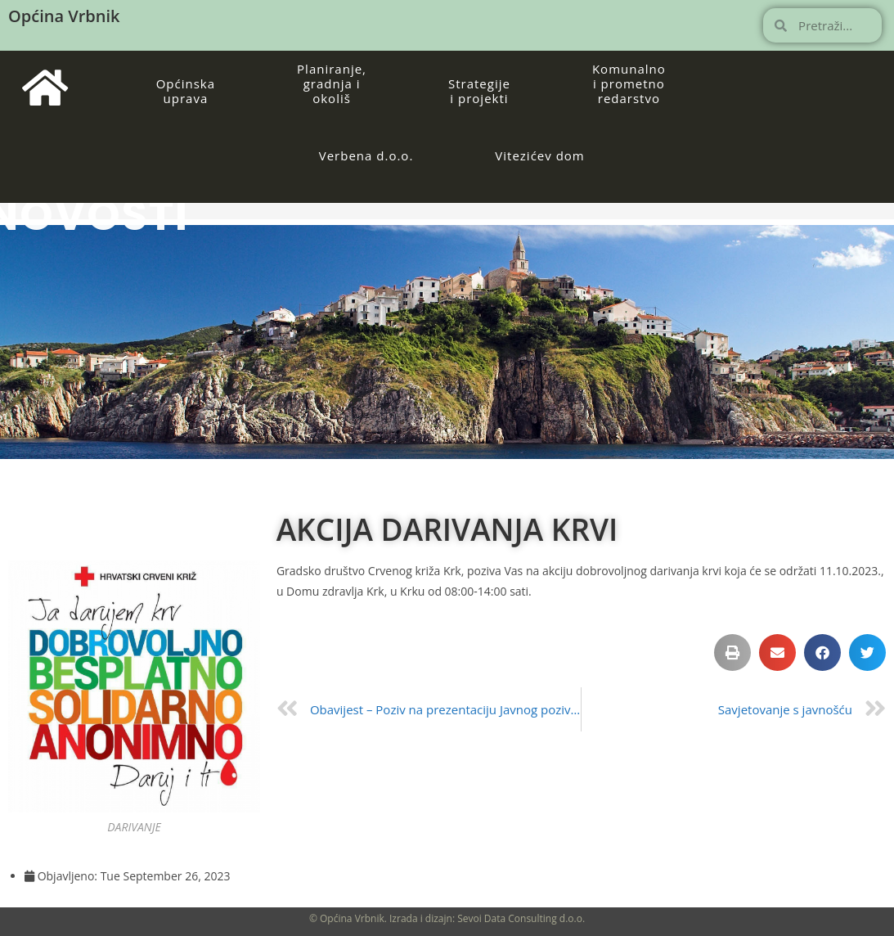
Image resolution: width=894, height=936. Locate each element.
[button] (732, 652)
